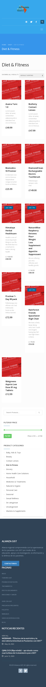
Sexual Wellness (12, 498)
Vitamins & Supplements (16, 511)
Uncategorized (12, 507)
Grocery (9, 469)
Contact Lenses (12, 461)
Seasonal (9, 494)
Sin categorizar (12, 502)
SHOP (10, 45)
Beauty (9, 456)
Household (10, 477)
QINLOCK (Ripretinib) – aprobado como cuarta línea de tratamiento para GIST (20, 651)
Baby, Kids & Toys (13, 452)
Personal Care (11, 490)
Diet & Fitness (12, 465)
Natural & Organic (13, 486)
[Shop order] (31, 75)
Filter (7, 436)
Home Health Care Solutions (17, 473)
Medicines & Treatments (16, 482)
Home (4, 45)
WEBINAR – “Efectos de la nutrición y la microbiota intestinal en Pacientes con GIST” (22, 639)
